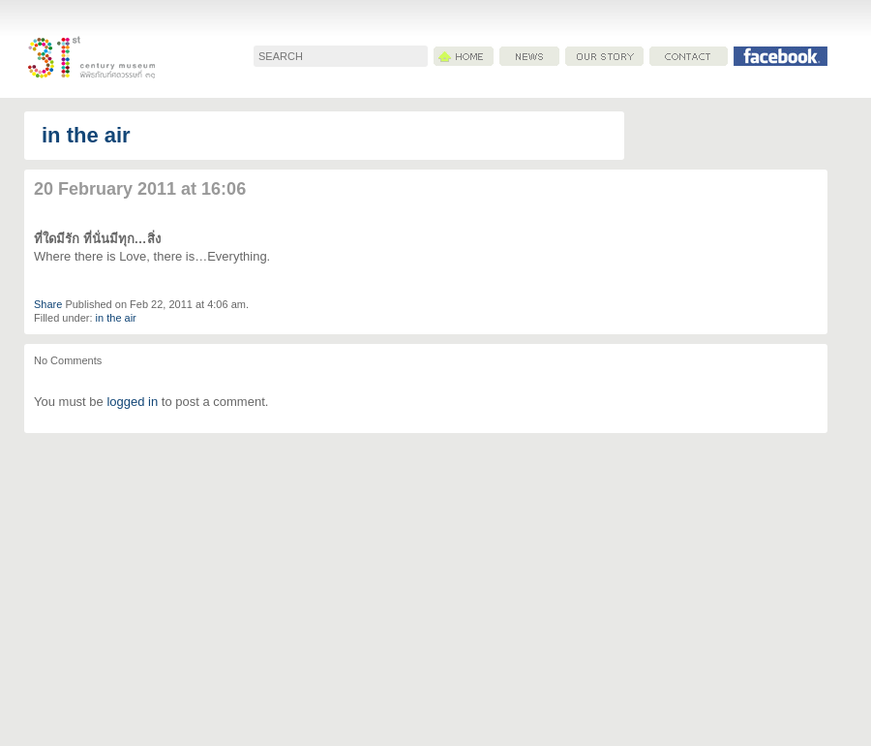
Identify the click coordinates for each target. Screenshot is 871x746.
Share (48, 304)
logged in (132, 401)
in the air (86, 135)
